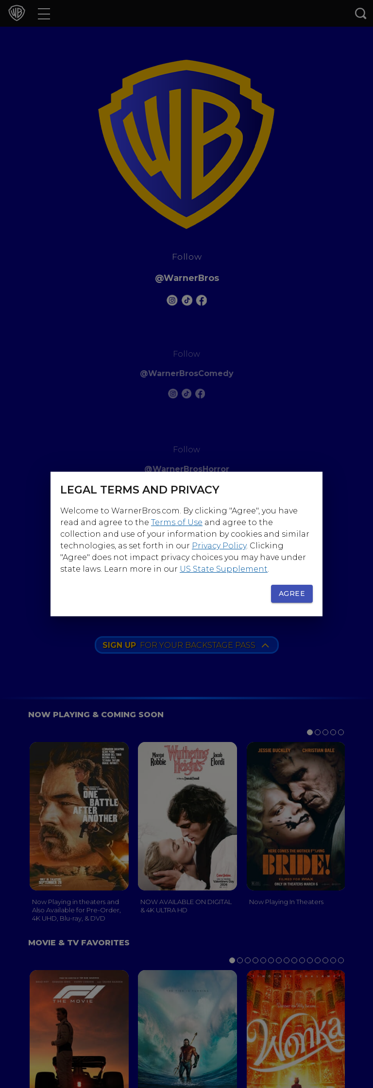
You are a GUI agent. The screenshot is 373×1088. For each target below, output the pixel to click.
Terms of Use (177, 522)
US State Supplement (224, 569)
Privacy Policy (219, 545)
